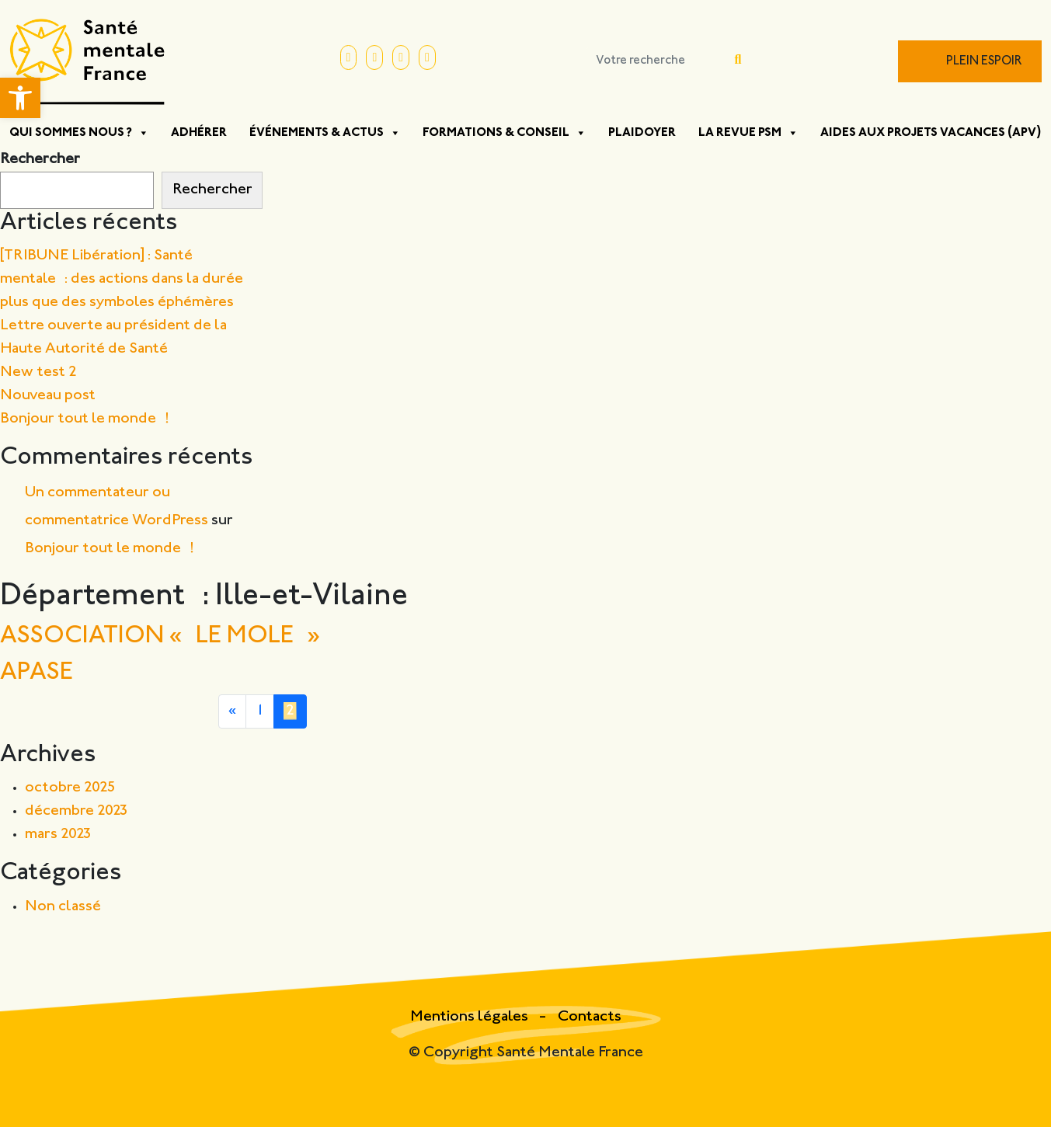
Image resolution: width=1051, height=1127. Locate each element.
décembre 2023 (76, 811)
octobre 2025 (70, 788)
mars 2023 (58, 834)
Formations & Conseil (504, 132)
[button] (20, 98)
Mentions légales (470, 1017)
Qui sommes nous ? (79, 132)
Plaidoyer (642, 132)
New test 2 (38, 372)
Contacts (589, 1017)
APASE (36, 673)
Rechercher (40, 159)
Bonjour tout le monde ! (84, 419)
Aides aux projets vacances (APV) (931, 132)
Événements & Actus (325, 132)
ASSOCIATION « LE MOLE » (160, 636)
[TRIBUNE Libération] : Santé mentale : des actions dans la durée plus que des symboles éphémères (121, 279)
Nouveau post (48, 395)
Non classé (63, 906)
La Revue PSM (748, 132)
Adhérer (199, 132)
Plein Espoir (984, 62)
